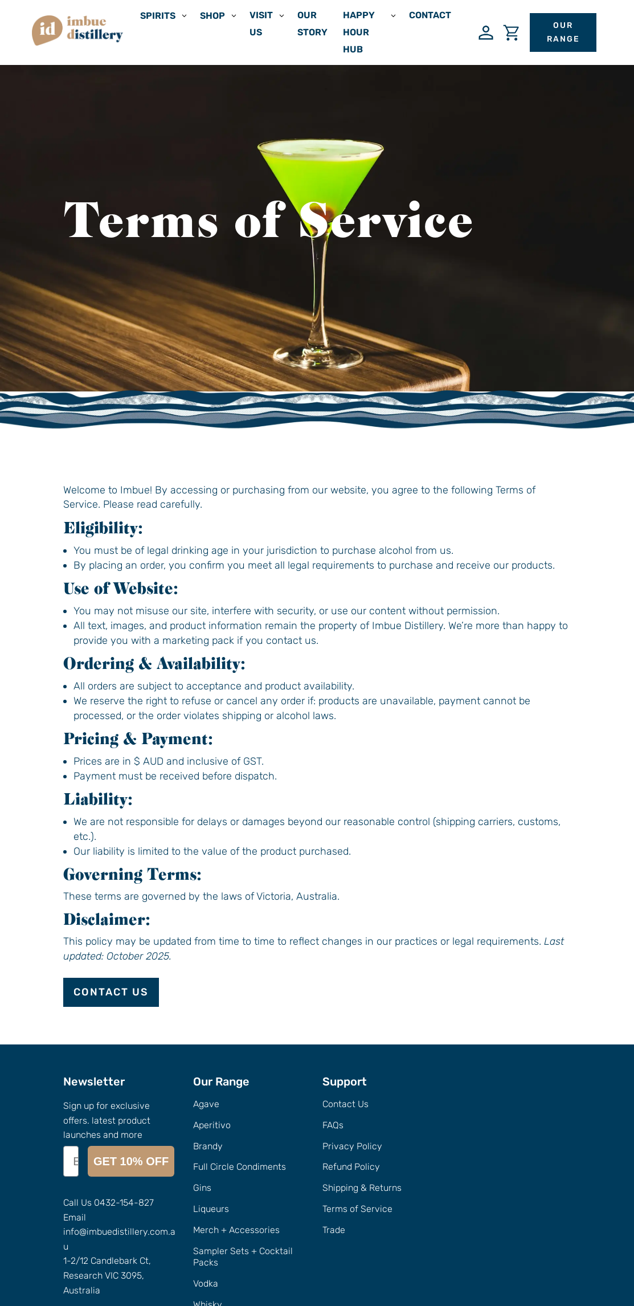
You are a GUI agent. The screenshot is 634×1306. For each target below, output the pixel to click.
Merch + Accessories (236, 1230)
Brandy (208, 1146)
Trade (333, 1230)
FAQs (332, 1125)
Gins (202, 1187)
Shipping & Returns (362, 1187)
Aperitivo (212, 1125)
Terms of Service (357, 1208)
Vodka (205, 1283)
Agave (206, 1104)
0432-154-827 (124, 1134)
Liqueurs (211, 1208)
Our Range (563, 32)
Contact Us (111, 992)
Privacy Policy (352, 1146)
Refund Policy (351, 1166)
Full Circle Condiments (239, 1166)
